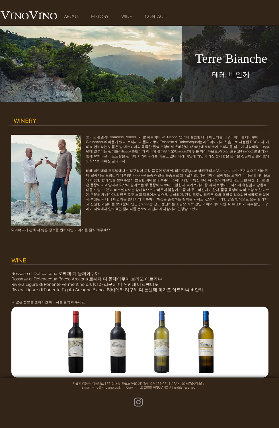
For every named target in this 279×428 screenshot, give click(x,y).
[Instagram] (138, 402)
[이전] (9, 64)
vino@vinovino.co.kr (107, 387)
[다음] (270, 64)
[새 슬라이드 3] (147, 94)
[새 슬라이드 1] (132, 94)
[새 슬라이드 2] (140, 94)
